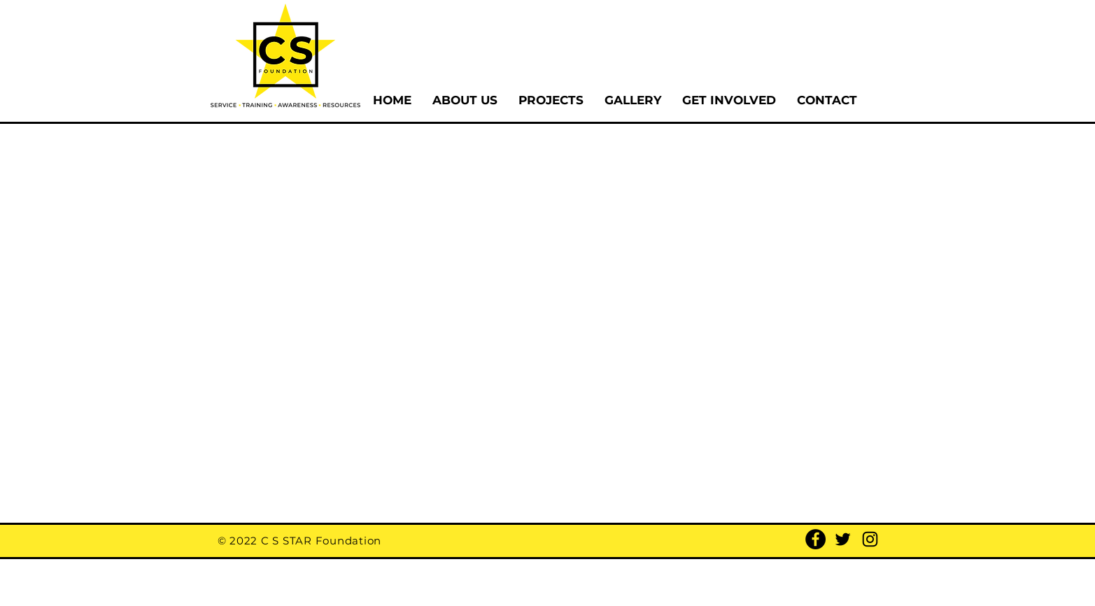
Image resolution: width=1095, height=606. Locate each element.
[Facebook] (815, 539)
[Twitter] (843, 539)
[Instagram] (870, 539)
